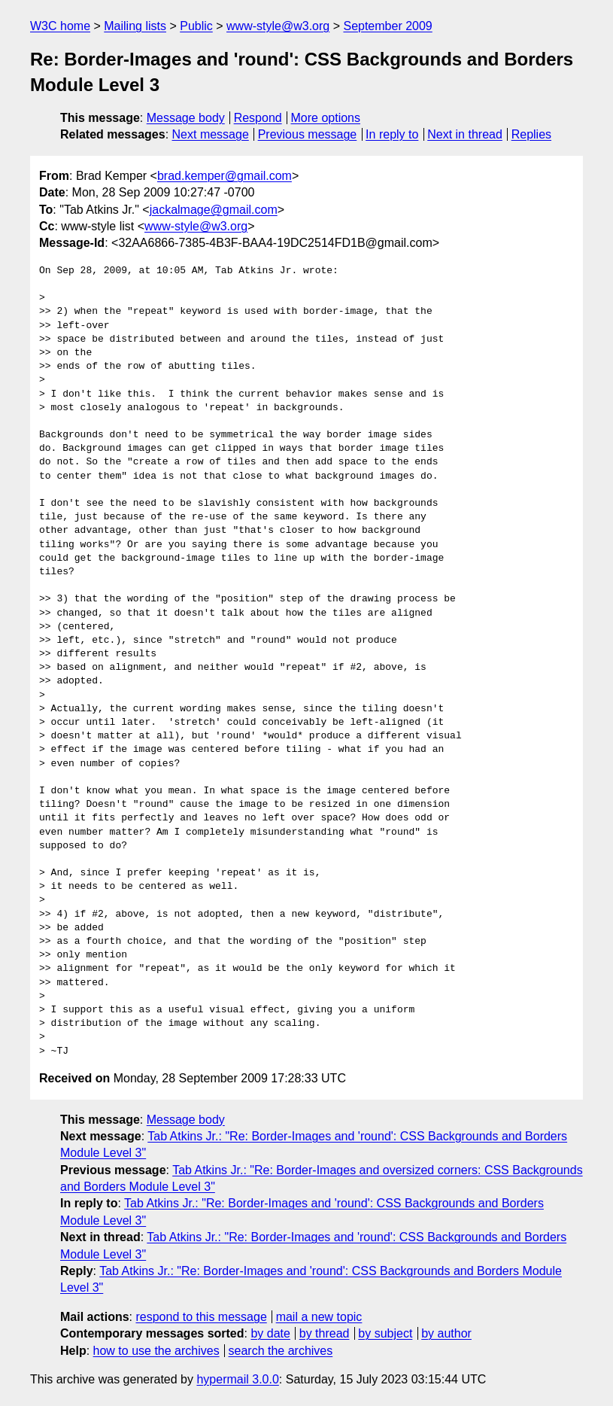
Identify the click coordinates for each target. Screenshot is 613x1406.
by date (270, 1333)
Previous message (307, 134)
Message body (186, 117)
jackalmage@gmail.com (214, 209)
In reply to (392, 134)
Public (196, 26)
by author (446, 1333)
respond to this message (200, 1316)
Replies (531, 134)
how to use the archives (156, 1350)
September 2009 (387, 26)
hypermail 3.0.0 (237, 1379)
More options (326, 117)
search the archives (281, 1350)
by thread (324, 1333)
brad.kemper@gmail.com (224, 175)
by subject (385, 1333)
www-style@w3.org (277, 26)
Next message (210, 134)
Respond (258, 117)
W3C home (60, 26)
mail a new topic (319, 1316)
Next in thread (464, 134)
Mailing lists (135, 26)
